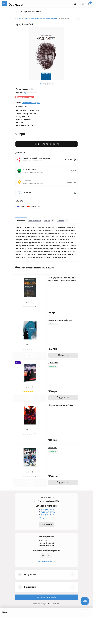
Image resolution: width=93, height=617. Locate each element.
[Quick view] (27, 302)
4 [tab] (47, 84)
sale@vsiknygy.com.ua (46, 561)
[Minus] (19, 355)
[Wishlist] (32, 302)
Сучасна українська (49, 18)
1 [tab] (41, 84)
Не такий (52, 447)
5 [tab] (49, 84)
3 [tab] (45, 84)
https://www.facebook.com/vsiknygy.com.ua (43, 556)
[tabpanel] (46, 53)
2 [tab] (43, 84)
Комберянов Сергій (31, 103)
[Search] (17, 11)
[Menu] (4, 3)
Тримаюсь (53, 363)
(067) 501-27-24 (47, 510)
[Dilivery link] (75, 160)
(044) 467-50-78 (48, 512)
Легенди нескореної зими (61, 405)
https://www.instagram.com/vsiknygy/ (49, 556)
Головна (18, 18)
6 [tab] (52, 84)
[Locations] (75, 3)
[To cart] (63, 355)
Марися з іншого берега (60, 320)
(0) (25, 93)
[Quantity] (29, 356)
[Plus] (39, 355)
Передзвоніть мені (46, 518)
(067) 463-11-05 (47, 515)
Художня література (31, 18)
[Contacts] (82, 3)
